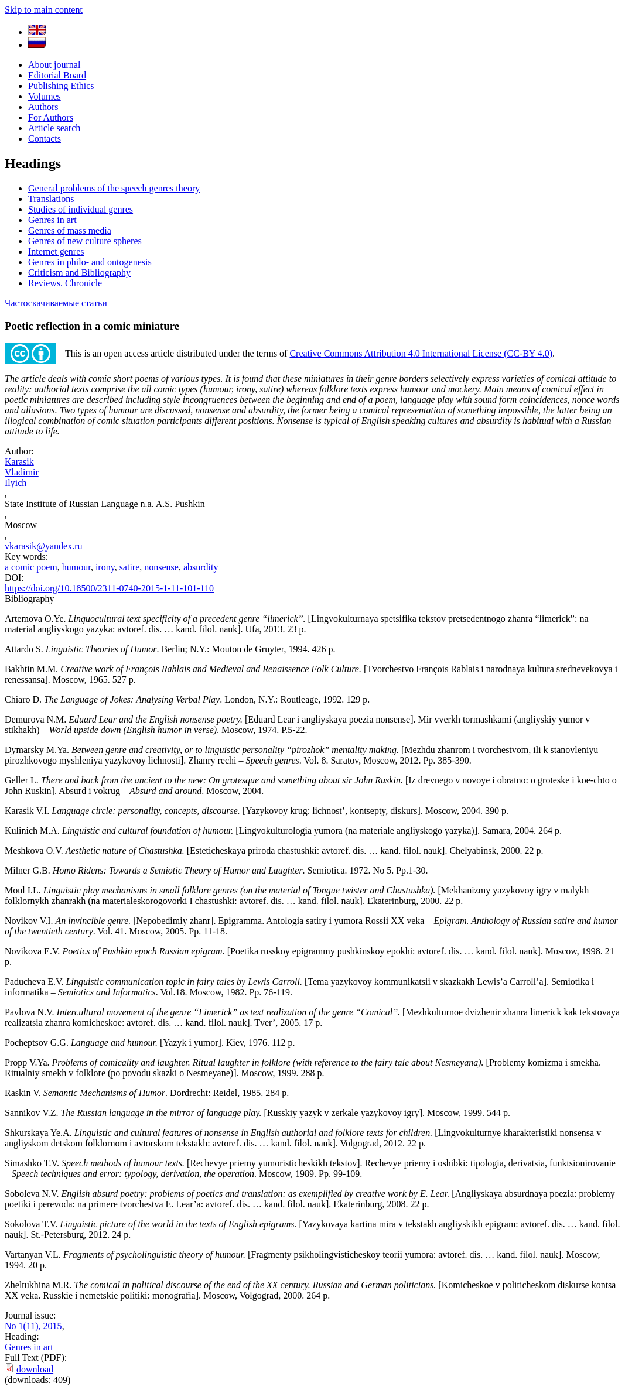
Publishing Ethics (61, 86)
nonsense (161, 567)
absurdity (200, 567)
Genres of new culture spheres (85, 241)
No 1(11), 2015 (33, 1326)
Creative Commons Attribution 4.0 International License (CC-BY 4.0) (420, 353)
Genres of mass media (69, 230)
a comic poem (31, 567)
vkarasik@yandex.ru (43, 546)
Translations (51, 199)
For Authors (50, 117)
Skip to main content (44, 10)
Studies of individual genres (80, 209)
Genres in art (52, 220)
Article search (54, 128)
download (34, 1369)
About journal (54, 65)
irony (105, 567)
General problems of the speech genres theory (114, 188)
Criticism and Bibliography (79, 273)
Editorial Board (57, 75)
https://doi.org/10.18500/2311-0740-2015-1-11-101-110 (109, 588)
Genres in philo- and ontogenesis (90, 262)
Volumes (44, 96)
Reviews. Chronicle (65, 283)
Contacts (44, 138)
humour (76, 567)
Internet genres (56, 251)
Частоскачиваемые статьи (56, 303)
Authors (43, 107)
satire (129, 567)
